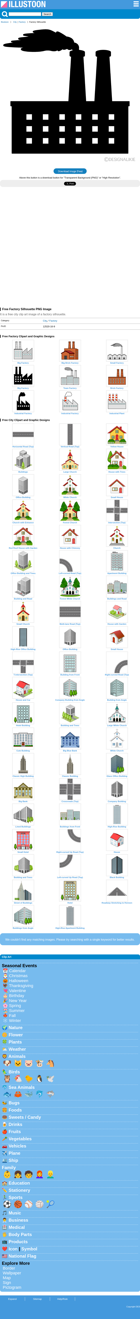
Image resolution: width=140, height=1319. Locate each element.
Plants (15, 1041)
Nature (16, 1027)
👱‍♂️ (50, 1174)
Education (19, 1183)
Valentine (17, 990)
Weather (17, 1049)
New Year (18, 1000)
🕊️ (50, 1079)
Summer (17, 1010)
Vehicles (17, 1145)
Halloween (18, 980)
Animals (17, 1056)
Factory (22, 22)
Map (7, 1277)
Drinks (15, 1124)
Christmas (18, 975)
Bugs (14, 1102)
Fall (12, 1015)
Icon (13, 1248)
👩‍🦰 (39, 1174)
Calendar (17, 970)
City (15, 22)
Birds (14, 1071)
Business (18, 1220)
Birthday (16, 995)
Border (9, 1268)
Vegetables (20, 1138)
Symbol (29, 1248)
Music (15, 1212)
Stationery (19, 1190)
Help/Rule (62, 1299)
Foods (15, 1109)
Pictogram (12, 1287)
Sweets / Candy (25, 1117)
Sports (16, 1197)
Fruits (15, 1131)
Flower (16, 1034)
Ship (13, 1160)
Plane (14, 1153)
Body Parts (20, 1234)
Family (9, 1167)
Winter (15, 1020)
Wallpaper (12, 1273)
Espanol (12, 1299)
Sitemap (37, 1299)
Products (18, 1241)
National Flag (22, 1256)
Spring (15, 1005)
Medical (17, 1227)
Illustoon (5, 22)
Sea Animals (22, 1087)
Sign (7, 1282)
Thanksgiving (21, 985)
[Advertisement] (70, 222)
